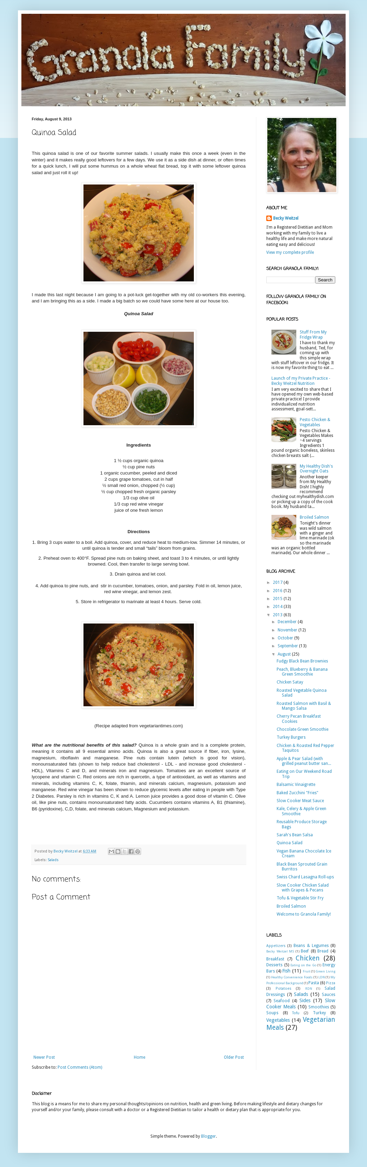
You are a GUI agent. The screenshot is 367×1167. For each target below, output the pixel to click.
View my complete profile (290, 252)
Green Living (325, 971)
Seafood (282, 1000)
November (288, 630)
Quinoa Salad (289, 842)
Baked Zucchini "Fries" (297, 792)
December (288, 621)
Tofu (295, 1013)
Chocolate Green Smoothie (302, 729)
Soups (272, 1012)
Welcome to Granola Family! (304, 914)
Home (139, 1057)
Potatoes (283, 988)
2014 (278, 606)
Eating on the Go (303, 965)
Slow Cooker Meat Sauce (300, 800)
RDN (308, 988)
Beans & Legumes (311, 945)
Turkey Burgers (291, 737)
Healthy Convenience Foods (292, 977)
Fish (286, 971)
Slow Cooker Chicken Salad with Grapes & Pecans (303, 887)
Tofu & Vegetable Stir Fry (300, 898)
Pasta (313, 982)
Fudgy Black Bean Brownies (302, 661)
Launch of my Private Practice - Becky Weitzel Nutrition (300, 381)
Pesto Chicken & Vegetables (315, 422)
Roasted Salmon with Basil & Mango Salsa (304, 706)
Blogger (208, 1136)
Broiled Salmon (314, 517)
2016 (278, 590)
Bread (322, 951)
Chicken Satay (290, 682)
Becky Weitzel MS (280, 951)
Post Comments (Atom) (80, 1067)
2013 (278, 614)
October (286, 638)
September (288, 646)
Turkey (319, 1012)
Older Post (234, 1057)
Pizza (330, 983)
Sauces (328, 994)
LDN (321, 977)
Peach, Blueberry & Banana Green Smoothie (302, 672)
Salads (53, 860)
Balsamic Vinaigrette (296, 784)
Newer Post (44, 1057)
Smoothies (318, 1007)
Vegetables (278, 1020)
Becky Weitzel (285, 218)
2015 (278, 598)
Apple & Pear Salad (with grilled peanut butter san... (304, 761)
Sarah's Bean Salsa (295, 834)
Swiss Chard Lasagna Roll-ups (305, 877)
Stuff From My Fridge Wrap (313, 334)
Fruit (306, 971)
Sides (304, 1000)
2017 (278, 582)
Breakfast (275, 959)
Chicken (308, 958)
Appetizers (276, 946)
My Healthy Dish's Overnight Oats (316, 468)
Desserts (274, 964)
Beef (305, 951)
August (285, 654)
